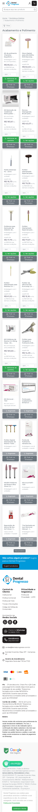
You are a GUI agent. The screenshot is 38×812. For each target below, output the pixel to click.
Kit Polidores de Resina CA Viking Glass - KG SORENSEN (10, 341)
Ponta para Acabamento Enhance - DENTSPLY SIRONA (27, 401)
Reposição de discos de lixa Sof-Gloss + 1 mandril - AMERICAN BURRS (9, 527)
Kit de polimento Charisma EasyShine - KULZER (10, 55)
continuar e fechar (19, 808)
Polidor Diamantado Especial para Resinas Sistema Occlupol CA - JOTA (28, 228)
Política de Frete (8, 601)
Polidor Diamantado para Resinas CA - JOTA (10, 284)
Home (4, 18)
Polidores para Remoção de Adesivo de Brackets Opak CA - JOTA (9, 228)
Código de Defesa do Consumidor (10, 608)
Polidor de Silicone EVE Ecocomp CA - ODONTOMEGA (28, 284)
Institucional (6, 595)
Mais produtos (20, 551)
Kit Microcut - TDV (9, 400)
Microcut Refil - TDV (28, 483)
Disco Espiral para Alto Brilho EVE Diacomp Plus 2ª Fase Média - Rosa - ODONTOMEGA (28, 55)
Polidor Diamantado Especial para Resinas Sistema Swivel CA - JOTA (28, 171)
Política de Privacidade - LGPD (28, 596)
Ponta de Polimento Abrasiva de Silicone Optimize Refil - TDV (28, 442)
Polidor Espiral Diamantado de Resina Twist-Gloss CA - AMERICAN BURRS (10, 442)
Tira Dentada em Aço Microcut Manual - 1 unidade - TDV (28, 527)
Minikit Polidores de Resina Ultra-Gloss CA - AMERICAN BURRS (10, 484)
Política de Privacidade (11, 803)
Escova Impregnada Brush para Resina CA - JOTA (26, 112)
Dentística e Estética (16, 18)
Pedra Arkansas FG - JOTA (10, 170)
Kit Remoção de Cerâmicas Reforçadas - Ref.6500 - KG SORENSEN (10, 112)
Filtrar (6, 26)
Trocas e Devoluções (10, 604)
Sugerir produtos (11, 566)
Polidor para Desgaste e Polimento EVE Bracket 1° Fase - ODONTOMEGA (28, 341)
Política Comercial (9, 598)
